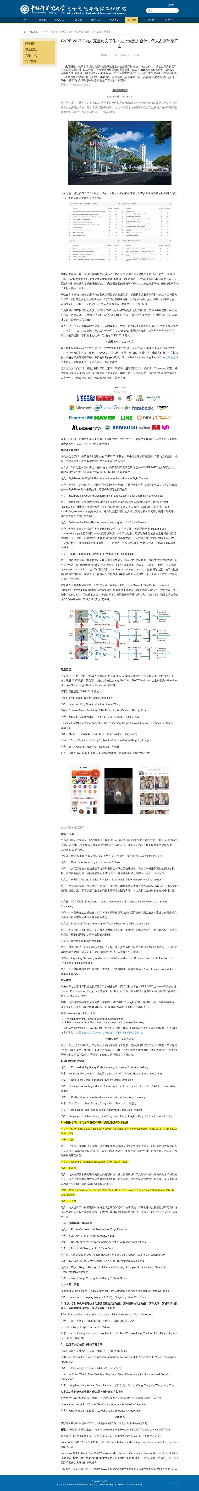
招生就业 (131, 19)
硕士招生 (31, 43)
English (171, 5)
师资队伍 (59, 19)
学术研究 (77, 19)
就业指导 (31, 61)
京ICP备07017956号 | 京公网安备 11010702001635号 (119, 1484)
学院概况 (41, 19)
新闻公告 (95, 19)
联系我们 (168, 19)
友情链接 (174, 1483)
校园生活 (150, 19)
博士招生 (31, 49)
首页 (25, 19)
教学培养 (113, 19)
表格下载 (31, 55)
